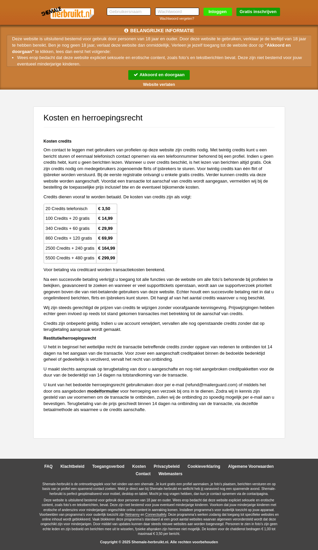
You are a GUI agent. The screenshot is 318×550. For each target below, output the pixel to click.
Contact (143, 473)
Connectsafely (155, 514)
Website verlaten (159, 84)
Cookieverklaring (204, 466)
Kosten (139, 466)
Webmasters (170, 473)
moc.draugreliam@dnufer (211, 384)
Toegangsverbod (108, 466)
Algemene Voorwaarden (251, 466)
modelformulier (103, 391)
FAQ (48, 466)
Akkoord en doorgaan (158, 74)
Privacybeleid (167, 466)
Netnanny (132, 514)
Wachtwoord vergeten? (177, 18)
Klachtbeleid (72, 466)
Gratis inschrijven (258, 11)
